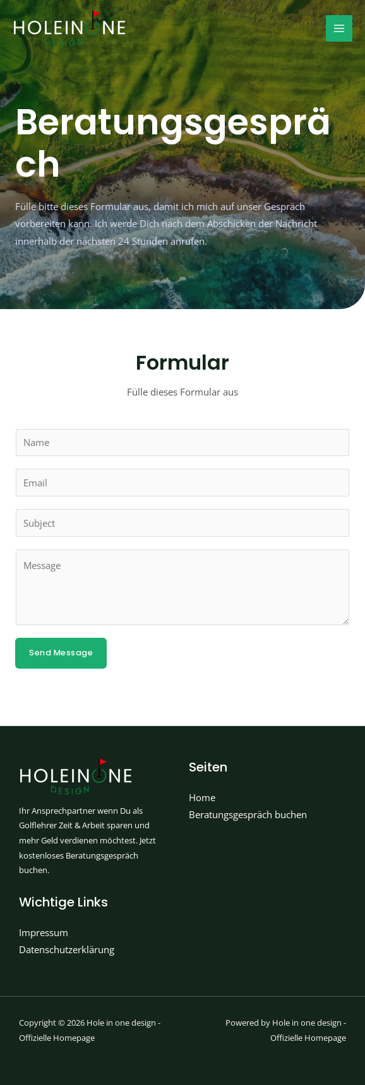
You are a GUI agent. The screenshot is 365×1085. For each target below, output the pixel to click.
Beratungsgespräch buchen (248, 814)
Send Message (61, 652)
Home (202, 797)
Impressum (43, 932)
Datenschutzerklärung (66, 949)
